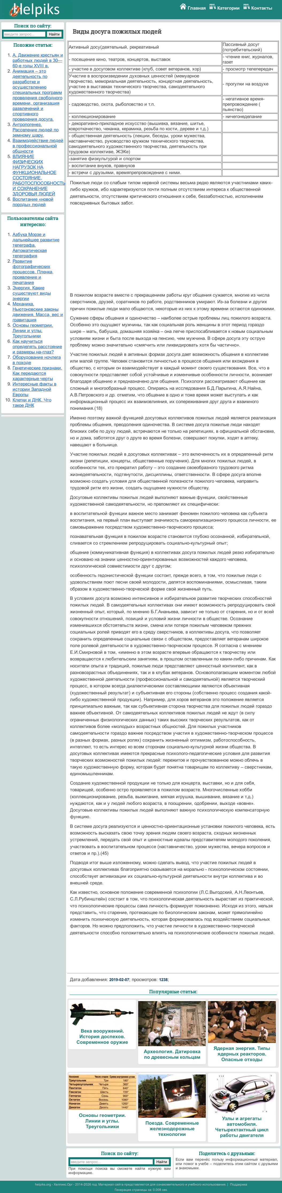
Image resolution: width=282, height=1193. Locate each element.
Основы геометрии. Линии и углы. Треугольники (33, 330)
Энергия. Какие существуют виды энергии (32, 293)
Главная (197, 8)
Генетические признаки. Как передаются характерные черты (37, 373)
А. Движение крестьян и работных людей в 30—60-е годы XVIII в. (38, 60)
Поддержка (238, 1184)
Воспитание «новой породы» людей (33, 202)
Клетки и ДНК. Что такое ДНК (32, 402)
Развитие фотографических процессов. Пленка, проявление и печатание (33, 272)
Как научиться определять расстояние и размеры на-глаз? (37, 347)
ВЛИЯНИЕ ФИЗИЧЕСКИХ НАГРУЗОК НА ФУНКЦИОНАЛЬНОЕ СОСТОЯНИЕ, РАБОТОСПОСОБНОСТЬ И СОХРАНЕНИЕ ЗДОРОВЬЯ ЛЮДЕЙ (39, 175)
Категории (228, 8)
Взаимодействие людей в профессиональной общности (38, 146)
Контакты (261, 8)
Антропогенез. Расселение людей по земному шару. (36, 130)
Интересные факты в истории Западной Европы (34, 389)
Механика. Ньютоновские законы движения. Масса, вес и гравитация (38, 311)
